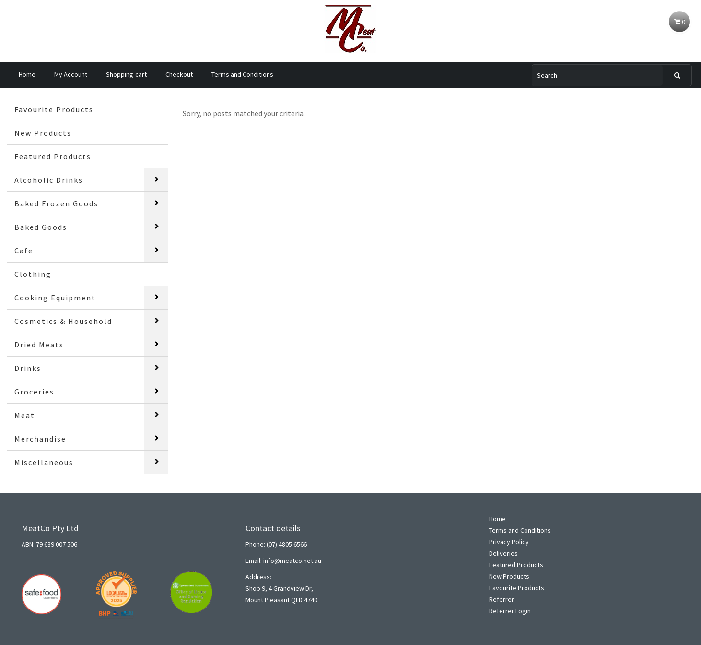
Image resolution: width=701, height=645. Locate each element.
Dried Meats (39, 344)
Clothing (32, 274)
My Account (70, 74)
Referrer (501, 599)
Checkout (179, 74)
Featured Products (52, 156)
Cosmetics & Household (63, 321)
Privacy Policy (509, 542)
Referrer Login (510, 611)
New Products (42, 133)
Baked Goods (40, 227)
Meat (24, 415)
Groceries (34, 391)
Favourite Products (53, 109)
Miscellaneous (43, 462)
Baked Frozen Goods (56, 203)
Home (27, 74)
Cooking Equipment (55, 297)
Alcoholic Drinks (48, 180)
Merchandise (40, 438)
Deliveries (503, 553)
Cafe (23, 250)
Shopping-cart (126, 74)
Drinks (27, 368)
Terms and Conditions (242, 74)
